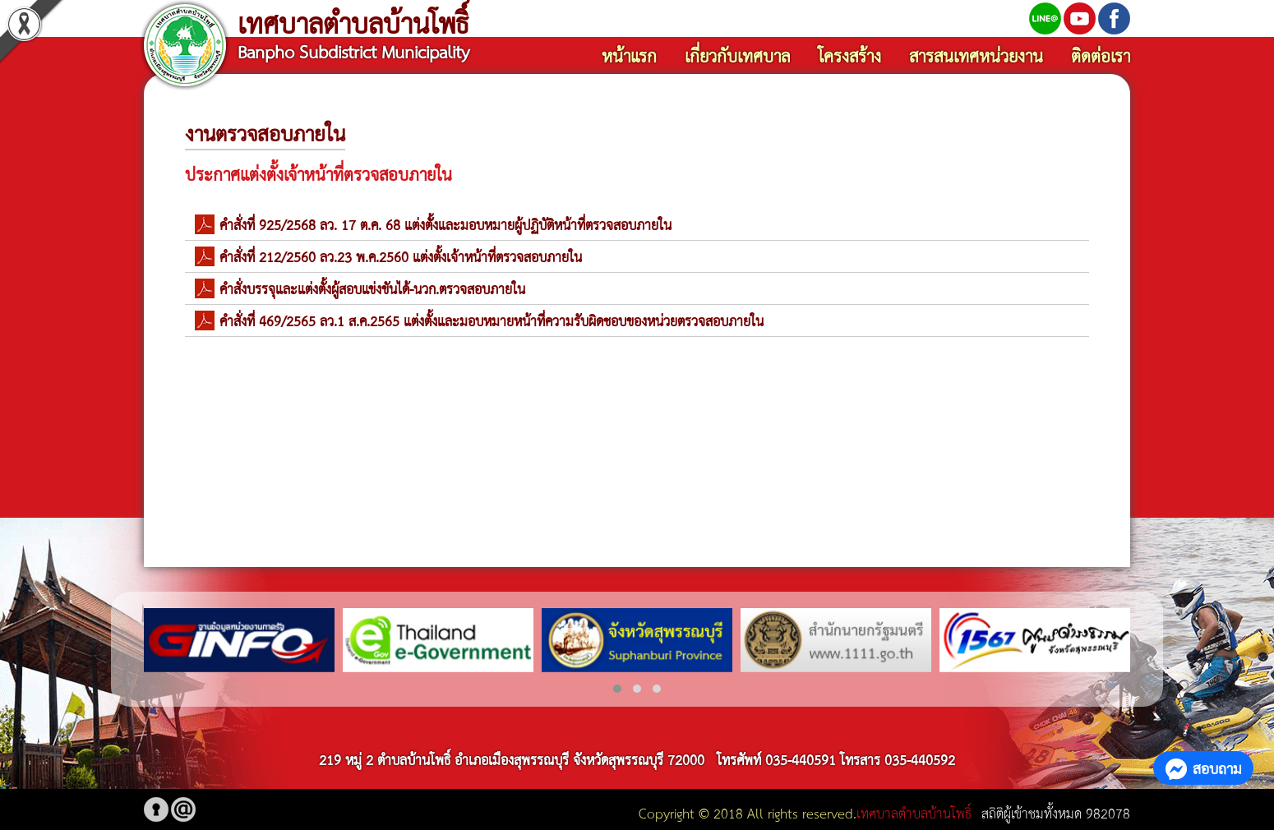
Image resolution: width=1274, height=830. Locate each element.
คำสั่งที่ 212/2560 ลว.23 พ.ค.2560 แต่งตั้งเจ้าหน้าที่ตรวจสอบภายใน (400, 256)
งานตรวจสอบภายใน (265, 132)
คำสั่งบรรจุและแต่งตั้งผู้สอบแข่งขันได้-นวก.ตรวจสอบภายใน (372, 288)
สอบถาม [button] (1203, 767)
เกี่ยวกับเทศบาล (737, 55)
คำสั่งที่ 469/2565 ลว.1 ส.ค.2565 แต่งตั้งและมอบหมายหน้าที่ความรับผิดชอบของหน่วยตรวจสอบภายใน (491, 320)
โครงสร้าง (849, 55)
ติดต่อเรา (1100, 55)
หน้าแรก (629, 55)
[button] (617, 688)
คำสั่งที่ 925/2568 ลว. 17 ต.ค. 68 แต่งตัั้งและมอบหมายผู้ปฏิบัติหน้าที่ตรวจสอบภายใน (445, 224)
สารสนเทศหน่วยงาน (976, 55)
